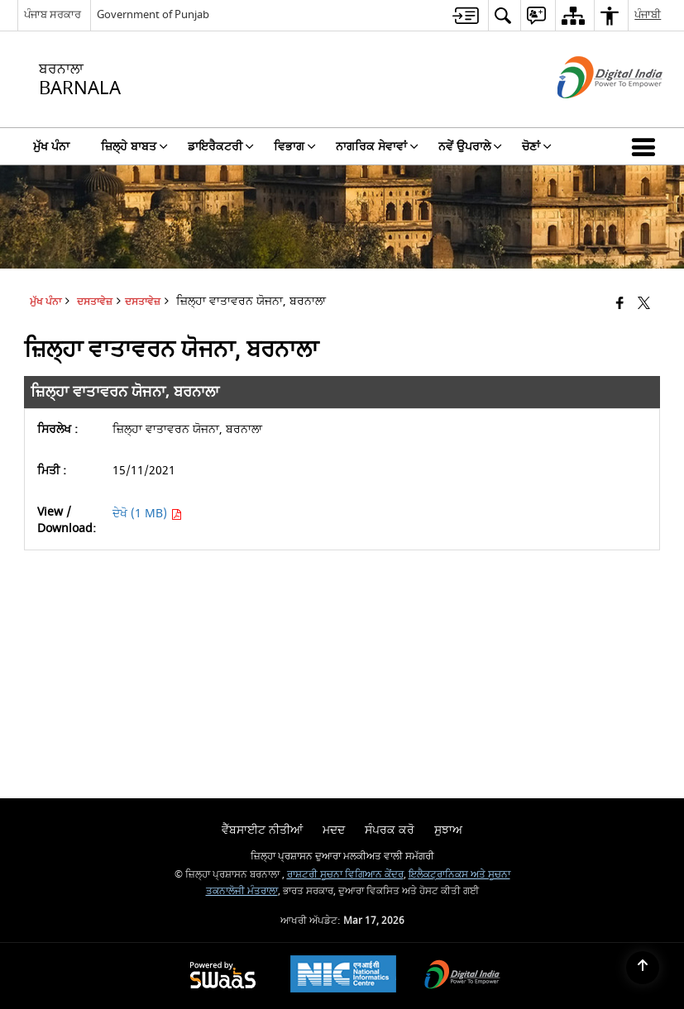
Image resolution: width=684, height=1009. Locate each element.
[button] (647, 146)
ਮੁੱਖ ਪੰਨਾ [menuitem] (51, 146)
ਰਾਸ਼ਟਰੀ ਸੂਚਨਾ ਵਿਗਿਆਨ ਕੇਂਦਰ (345, 875)
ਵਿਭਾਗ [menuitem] (295, 146)
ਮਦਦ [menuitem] (334, 830)
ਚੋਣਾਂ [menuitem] (537, 146)
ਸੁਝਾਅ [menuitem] (448, 830)
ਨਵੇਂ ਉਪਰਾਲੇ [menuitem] (470, 146)
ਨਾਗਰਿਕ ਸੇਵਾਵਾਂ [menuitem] (377, 146)
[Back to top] (642, 967)
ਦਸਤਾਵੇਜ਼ (142, 302)
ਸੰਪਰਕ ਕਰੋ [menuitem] (389, 830)
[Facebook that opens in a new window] (620, 304)
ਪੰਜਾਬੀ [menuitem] (647, 14)
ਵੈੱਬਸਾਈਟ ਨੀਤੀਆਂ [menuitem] (262, 830)
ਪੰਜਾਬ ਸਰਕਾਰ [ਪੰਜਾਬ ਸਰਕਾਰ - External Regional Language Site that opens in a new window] (52, 14)
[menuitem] (466, 15)
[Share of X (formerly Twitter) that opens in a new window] (644, 304)
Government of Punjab (153, 14)
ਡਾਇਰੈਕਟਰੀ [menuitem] (221, 146)
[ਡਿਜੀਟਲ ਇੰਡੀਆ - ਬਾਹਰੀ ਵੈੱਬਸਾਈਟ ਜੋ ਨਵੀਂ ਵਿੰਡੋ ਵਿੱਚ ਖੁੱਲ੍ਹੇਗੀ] (589, 112)
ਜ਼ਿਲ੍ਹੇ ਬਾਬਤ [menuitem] (134, 146)
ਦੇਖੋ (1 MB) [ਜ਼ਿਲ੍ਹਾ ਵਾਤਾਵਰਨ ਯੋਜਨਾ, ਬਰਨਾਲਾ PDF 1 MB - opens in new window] (147, 513)
